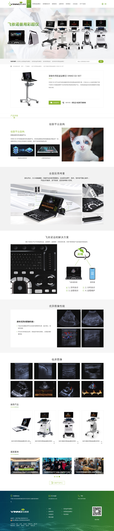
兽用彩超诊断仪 (36, 3)
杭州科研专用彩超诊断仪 (58, 61)
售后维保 (66, 514)
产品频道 (27, 66)
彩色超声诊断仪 (68, 508)
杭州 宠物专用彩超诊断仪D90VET (68, 441)
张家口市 (33, 525)
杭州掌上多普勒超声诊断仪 (23, 61)
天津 (21, 524)
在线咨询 (56, 102)
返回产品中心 (58, 483)
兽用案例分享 (46, 3)
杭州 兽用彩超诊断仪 (37, 66)
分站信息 (75, 3)
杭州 (30, 442)
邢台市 (22, 525)
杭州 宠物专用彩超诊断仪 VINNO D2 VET (54, 66)
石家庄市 (30, 524)
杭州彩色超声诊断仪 (37, 61)
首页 (29, 3)
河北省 (25, 524)
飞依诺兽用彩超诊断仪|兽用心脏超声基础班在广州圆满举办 (89, 472)
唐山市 (35, 524)
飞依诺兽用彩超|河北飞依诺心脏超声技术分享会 (57, 472)
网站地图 (51, 517)
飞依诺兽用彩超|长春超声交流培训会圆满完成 (25, 472)
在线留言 (51, 514)
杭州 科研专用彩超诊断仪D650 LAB (45, 441)
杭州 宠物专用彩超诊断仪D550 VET (92, 441)
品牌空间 (61, 3)
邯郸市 (18, 525)
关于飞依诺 (83, 3)
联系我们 (68, 3)
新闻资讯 (54, 3)
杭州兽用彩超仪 (47, 61)
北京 (17, 524)
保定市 (27, 525)
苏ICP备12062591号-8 (21, 518)
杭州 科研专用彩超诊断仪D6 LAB (20, 441)
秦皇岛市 (13, 525)
